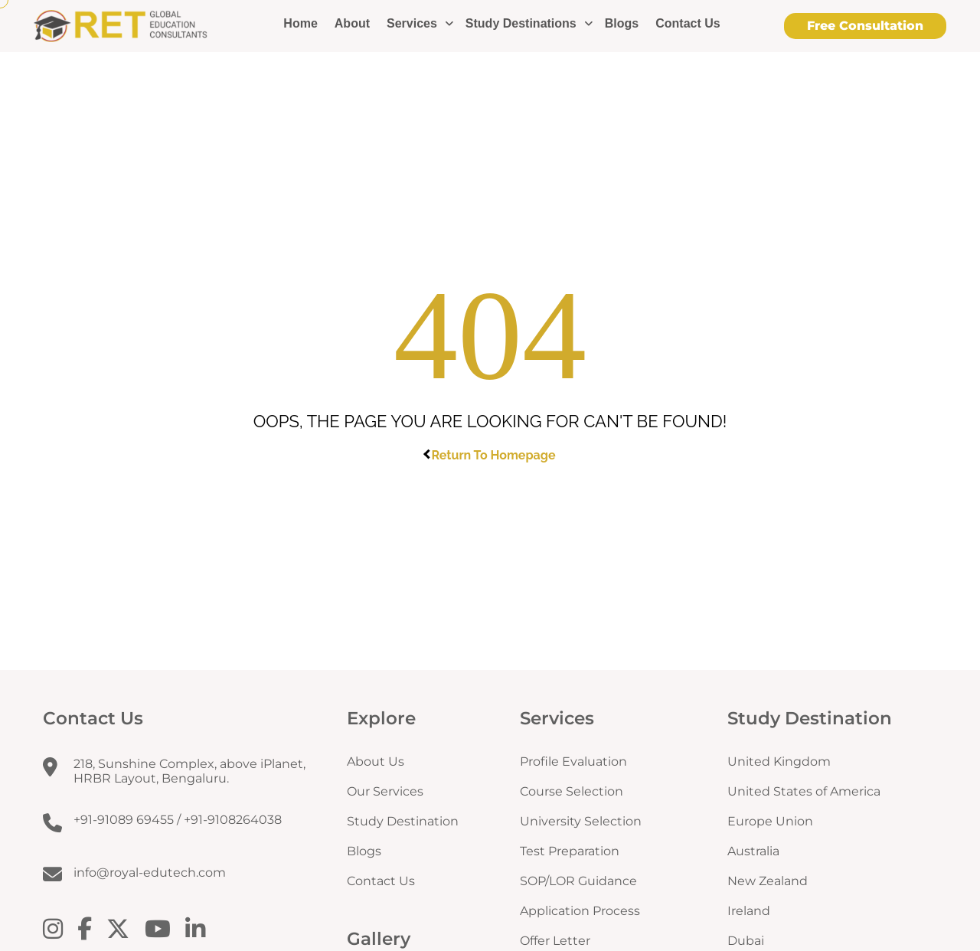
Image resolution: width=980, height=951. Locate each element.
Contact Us (687, 23)
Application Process (580, 911)
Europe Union (770, 821)
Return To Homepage (490, 454)
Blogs (622, 23)
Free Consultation (865, 25)
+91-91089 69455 (124, 819)
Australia (753, 851)
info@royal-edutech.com (150, 872)
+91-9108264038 (233, 819)
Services (412, 23)
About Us (375, 761)
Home (300, 23)
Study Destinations (521, 23)
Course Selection (571, 791)
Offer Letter (555, 940)
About (352, 23)
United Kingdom (779, 761)
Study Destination (403, 821)
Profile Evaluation (573, 761)
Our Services (385, 791)
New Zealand (767, 881)
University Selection (581, 821)
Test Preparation (569, 851)
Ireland (748, 911)
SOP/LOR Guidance (578, 881)
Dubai (745, 940)
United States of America (803, 791)
